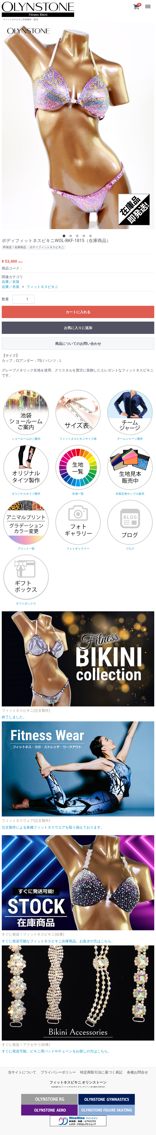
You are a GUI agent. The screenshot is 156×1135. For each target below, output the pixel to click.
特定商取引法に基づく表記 (101, 1072)
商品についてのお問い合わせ (78, 344)
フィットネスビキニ (42, 287)
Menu (148, 4)
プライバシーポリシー (58, 1072)
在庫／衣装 (10, 282)
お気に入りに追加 (78, 328)
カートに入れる (78, 312)
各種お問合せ (137, 1072)
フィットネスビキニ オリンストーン (78, 1082)
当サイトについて (22, 1072)
